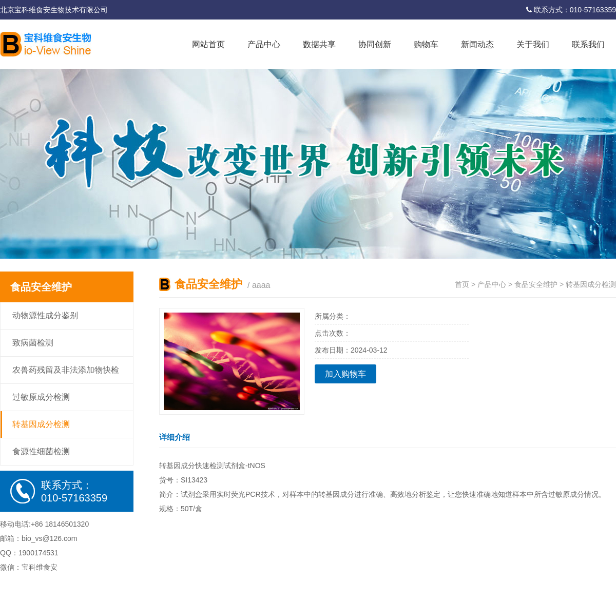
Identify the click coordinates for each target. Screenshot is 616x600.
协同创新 (374, 44)
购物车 (426, 44)
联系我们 (588, 44)
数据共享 (319, 44)
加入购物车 (345, 374)
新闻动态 (477, 44)
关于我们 (532, 44)
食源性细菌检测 (41, 451)
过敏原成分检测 (41, 397)
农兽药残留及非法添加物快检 (65, 369)
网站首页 (208, 44)
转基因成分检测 (41, 424)
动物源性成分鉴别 (45, 315)
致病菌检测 (32, 342)
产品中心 (263, 44)
